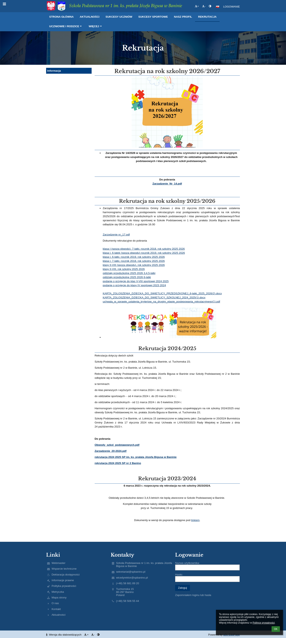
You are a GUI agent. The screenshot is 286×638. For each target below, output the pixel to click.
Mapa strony (59, 597)
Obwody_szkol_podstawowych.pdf (117, 444)
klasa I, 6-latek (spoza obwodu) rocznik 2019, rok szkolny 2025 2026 (144, 252)
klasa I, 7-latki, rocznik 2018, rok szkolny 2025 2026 (134, 260)
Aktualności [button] (90, 16)
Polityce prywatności (263, 622)
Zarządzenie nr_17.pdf (116, 234)
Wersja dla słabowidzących (64, 634)
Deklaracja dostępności (66, 574)
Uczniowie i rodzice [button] (66, 26)
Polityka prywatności (64, 585)
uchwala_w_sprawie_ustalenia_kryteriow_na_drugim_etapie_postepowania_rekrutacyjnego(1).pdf (161, 301)
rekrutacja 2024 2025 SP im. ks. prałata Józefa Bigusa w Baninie (136, 457)
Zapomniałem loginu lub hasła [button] (193, 595)
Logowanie (231, 6)
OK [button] (275, 629)
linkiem (195, 520)
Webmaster (58, 563)
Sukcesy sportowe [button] (153, 16)
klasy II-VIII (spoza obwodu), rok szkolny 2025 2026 (134, 265)
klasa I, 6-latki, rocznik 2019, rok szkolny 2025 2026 (134, 256)
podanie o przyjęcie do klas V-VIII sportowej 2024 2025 (136, 281)
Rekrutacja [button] (207, 16)
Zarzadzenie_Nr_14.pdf (167, 183)
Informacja (54, 70)
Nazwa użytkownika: (187, 563)
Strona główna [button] (61, 16)
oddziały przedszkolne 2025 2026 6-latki (127, 277)
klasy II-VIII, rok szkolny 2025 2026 (124, 269)
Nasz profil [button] (183, 16)
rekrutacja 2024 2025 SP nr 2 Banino (118, 463)
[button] (217, 6)
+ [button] (197, 6)
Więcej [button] (96, 26)
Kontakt (56, 609)
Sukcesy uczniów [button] (119, 16)
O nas (55, 603)
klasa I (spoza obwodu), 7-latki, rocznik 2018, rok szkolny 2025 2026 (144, 248)
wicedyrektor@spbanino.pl (132, 577)
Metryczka (58, 591)
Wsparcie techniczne (64, 568)
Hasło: (179, 574)
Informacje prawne (63, 580)
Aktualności (58, 614)
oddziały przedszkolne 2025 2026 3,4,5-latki (129, 273)
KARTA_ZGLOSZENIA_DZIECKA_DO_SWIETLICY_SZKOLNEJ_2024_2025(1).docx (154, 297)
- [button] (203, 6)
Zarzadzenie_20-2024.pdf (111, 450)
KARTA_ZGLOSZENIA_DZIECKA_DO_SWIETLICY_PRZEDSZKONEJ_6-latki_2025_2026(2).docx (162, 293)
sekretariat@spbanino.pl (130, 571)
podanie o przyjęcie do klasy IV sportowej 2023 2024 (134, 285)
